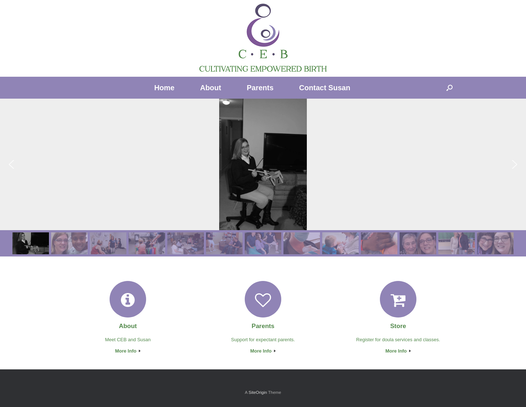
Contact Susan (324, 88)
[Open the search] (449, 88)
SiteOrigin (257, 392)
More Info (128, 351)
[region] (263, 177)
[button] (11, 164)
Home (164, 88)
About (210, 88)
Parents (260, 88)
